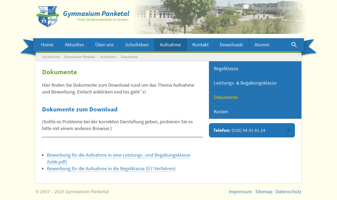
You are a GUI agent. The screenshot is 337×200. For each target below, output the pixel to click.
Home (47, 44)
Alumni (262, 44)
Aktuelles (74, 44)
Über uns (104, 44)
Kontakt (200, 44)
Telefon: (239, 130)
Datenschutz (288, 191)
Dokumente (226, 97)
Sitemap (263, 191)
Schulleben (137, 44)
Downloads (231, 44)
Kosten (221, 111)
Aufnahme (170, 44)
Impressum (240, 191)
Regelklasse (226, 68)
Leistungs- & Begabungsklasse (245, 83)
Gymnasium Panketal (79, 56)
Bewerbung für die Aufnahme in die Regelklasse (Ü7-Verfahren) (111, 168)
